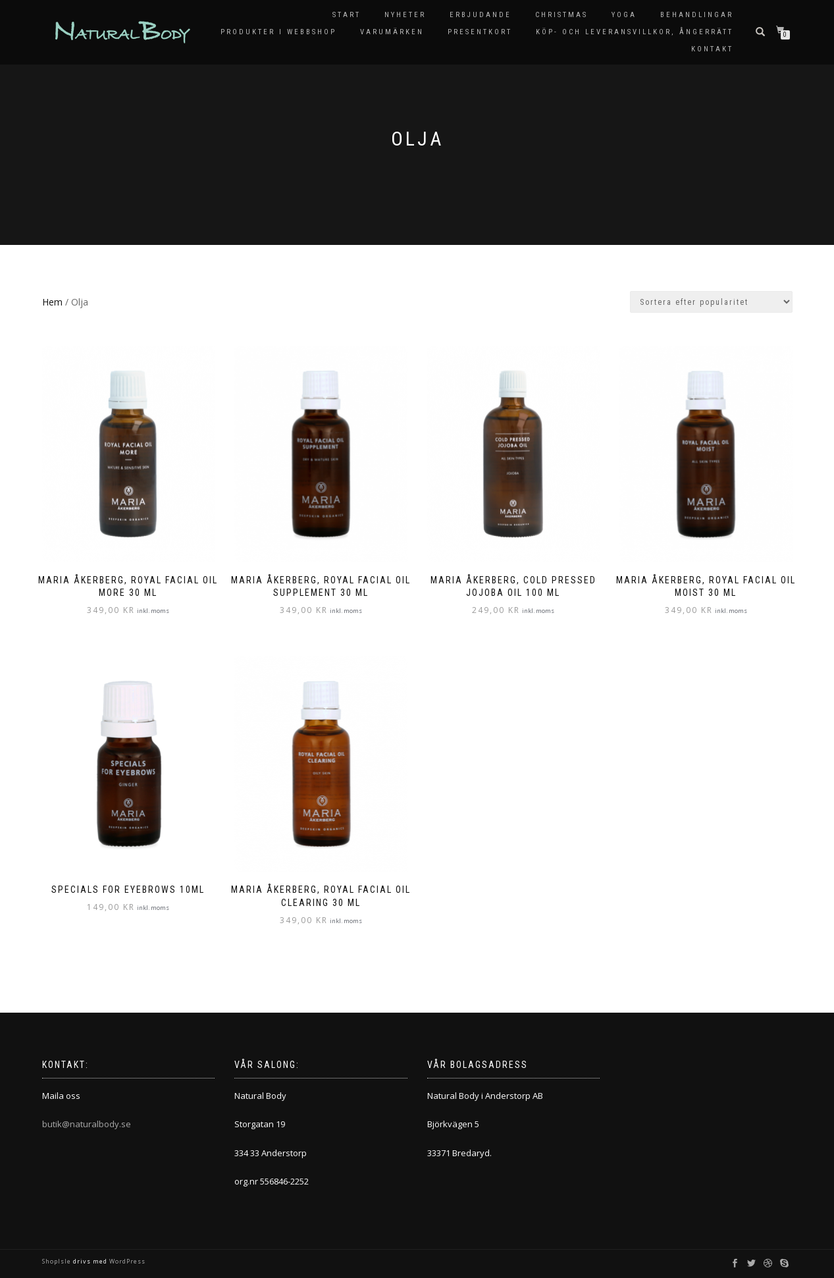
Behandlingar (696, 15)
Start (346, 15)
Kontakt (712, 49)
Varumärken (392, 32)
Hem (52, 302)
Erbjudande (480, 15)
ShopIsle (57, 1261)
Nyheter (405, 15)
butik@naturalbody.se (86, 1124)
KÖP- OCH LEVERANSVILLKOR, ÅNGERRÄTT (634, 32)
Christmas (561, 15)
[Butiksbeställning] (711, 302)
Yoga (624, 15)
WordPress (126, 1261)
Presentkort (480, 32)
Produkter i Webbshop (278, 32)
